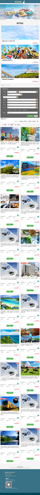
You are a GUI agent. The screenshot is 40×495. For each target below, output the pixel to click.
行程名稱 (29, 121)
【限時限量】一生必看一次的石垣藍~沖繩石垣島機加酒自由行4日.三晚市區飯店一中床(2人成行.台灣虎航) (10, 312)
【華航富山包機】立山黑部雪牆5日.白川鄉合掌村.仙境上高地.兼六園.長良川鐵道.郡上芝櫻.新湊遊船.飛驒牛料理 (30, 445)
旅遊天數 (33, 121)
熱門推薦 (21, 121)
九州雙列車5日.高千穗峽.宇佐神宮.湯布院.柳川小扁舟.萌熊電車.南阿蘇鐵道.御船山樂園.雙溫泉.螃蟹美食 (10, 413)
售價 (37, 121)
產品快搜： (5, 112)
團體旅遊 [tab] (10, 124)
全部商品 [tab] (3, 124)
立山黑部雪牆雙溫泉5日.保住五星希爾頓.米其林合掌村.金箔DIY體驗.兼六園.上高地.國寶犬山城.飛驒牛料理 (30, 311)
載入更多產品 (20, 466)
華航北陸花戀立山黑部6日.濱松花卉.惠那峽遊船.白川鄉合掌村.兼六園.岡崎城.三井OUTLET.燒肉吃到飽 (10, 245)
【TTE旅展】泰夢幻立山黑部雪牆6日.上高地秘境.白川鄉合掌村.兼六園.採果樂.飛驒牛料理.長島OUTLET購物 (10, 379)
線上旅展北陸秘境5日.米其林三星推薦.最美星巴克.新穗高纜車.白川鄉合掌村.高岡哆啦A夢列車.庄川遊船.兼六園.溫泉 (30, 178)
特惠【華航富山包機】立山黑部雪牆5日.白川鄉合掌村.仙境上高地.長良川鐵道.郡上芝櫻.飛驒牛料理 (30, 411)
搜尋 (30, 116)
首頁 (6, 85)
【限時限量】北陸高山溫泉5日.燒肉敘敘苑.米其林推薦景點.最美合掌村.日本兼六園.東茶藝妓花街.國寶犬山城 (10, 176)
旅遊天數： (5, 102)
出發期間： (4, 94)
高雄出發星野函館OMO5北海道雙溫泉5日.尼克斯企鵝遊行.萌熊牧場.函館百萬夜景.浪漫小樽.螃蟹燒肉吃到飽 (10, 211)
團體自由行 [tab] (17, 124)
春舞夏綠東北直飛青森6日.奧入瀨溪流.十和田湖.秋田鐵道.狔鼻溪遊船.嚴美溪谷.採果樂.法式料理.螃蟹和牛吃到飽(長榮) (30, 144)
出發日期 (25, 121)
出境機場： (5, 99)
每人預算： (5, 104)
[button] (3, 12)
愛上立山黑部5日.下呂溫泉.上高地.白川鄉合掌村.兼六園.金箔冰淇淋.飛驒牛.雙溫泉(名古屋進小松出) (10, 447)
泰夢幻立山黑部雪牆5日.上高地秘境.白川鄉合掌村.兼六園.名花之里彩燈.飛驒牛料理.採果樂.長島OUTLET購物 (30, 212)
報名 (10, 156)
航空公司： (5, 107)
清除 (36, 116)
